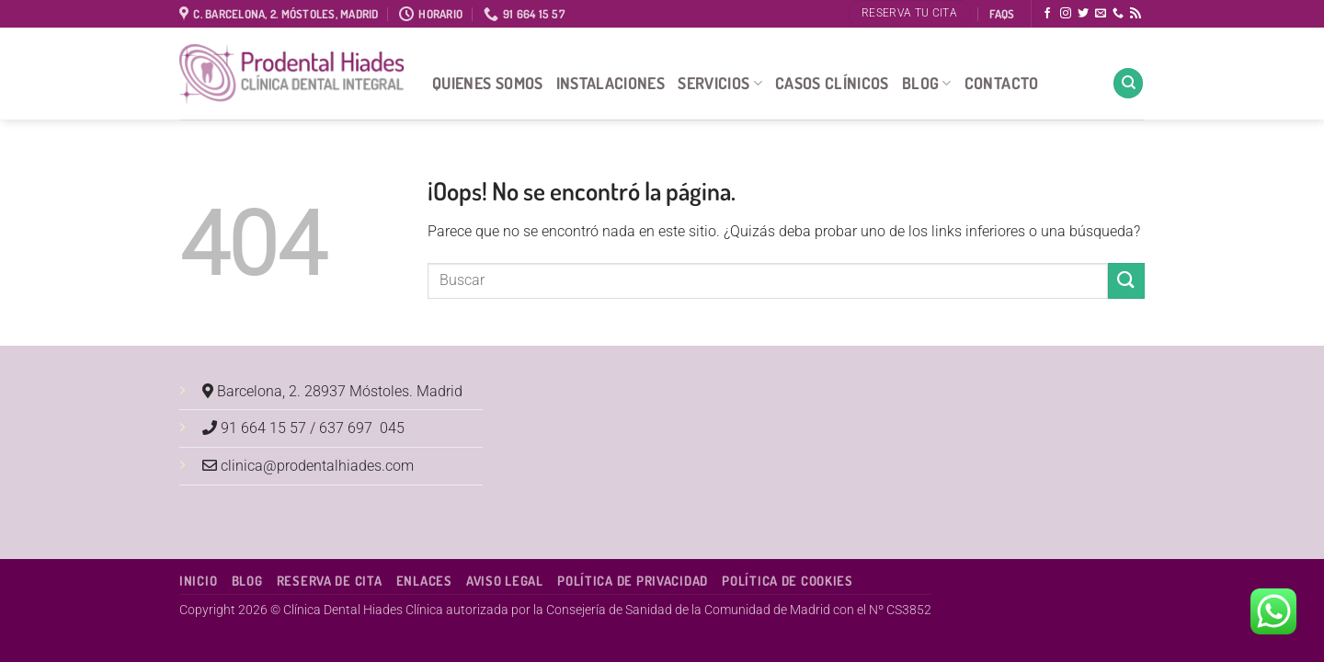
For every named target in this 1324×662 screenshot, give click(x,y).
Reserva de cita (329, 580)
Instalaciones (611, 83)
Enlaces (424, 580)
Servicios (720, 83)
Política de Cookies (787, 580)
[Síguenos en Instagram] (1065, 13)
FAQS (1001, 13)
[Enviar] (1126, 281)
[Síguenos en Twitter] (1083, 13)
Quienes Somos (487, 83)
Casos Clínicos (832, 83)
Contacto (1001, 83)
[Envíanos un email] (1100, 13)
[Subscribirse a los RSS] (1135, 13)
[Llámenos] (1118, 13)
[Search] (1128, 83)
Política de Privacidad (632, 580)
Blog (927, 83)
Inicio (198, 580)
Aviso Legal (504, 580)
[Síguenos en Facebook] (1047, 13)
